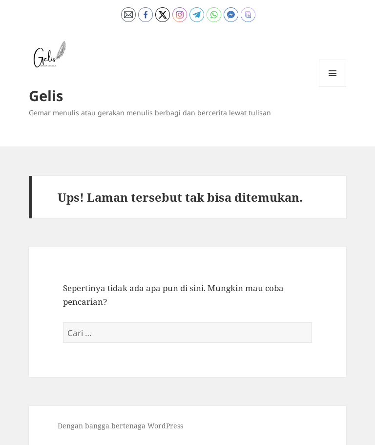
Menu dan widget (332, 86)
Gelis (46, 95)
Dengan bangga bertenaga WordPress (120, 425)
